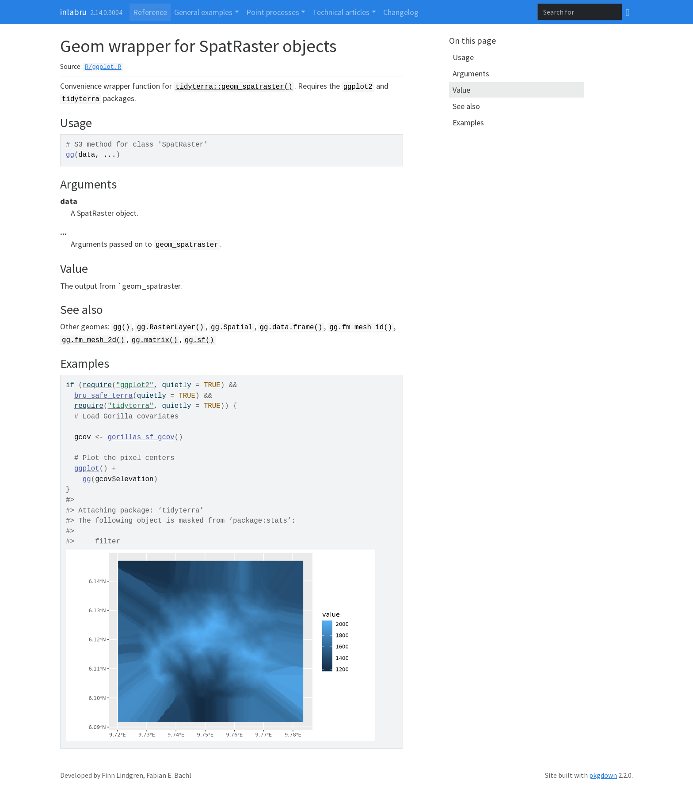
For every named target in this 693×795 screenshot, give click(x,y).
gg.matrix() (155, 340)
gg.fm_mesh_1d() (360, 328)
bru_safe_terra (103, 396)
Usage (463, 57)
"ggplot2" (134, 385)
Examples (468, 122)
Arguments (471, 73)
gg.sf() (199, 340)
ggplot (86, 469)
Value (461, 90)
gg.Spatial (232, 328)
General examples (203, 12)
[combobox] (579, 12)
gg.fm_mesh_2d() (93, 340)
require (97, 385)
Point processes (272, 12)
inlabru (73, 11)
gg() (121, 328)
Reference (150, 12)
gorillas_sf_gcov (141, 437)
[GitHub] (627, 12)
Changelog (401, 12)
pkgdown (603, 775)
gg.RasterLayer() (170, 328)
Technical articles (340, 12)
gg (70, 155)
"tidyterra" (131, 406)
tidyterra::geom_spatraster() (234, 87)
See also (466, 106)
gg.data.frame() (291, 328)
